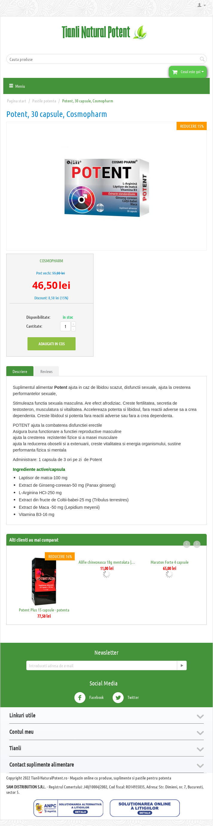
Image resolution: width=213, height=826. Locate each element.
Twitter (125, 697)
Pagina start (16, 100)
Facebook (89, 697)
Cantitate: (32, 326)
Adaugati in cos (52, 343)
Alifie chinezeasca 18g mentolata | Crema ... (107, 562)
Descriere (20, 371)
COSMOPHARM (51, 260)
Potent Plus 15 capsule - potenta (44, 609)
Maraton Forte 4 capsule (170, 562)
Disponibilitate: (32, 317)
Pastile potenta (44, 100)
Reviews (46, 371)
